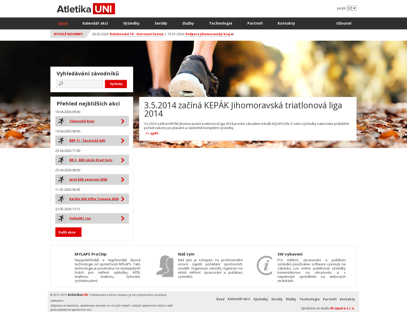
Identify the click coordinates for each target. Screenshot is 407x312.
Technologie (220, 23)
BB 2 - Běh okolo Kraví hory (91, 160)
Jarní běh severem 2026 (88, 179)
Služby (188, 23)
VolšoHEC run (80, 218)
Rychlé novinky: (69, 34)
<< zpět (152, 133)
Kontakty (286, 23)
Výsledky (131, 23)
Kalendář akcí (95, 23)
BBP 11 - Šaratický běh (87, 140)
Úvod (62, 23)
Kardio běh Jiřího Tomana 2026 (94, 199)
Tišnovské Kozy (81, 121)
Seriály (161, 23)
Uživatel (343, 23)
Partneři (255, 23)
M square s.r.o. (342, 308)
